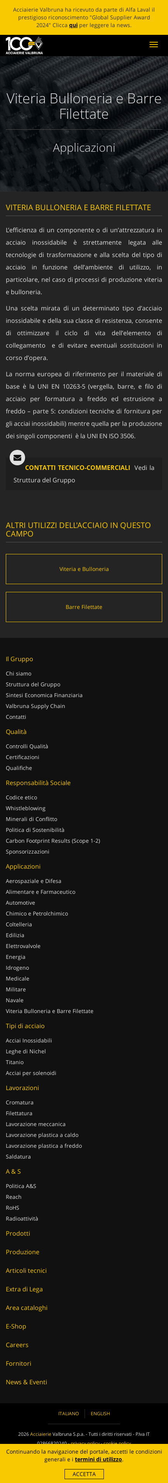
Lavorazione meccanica (36, 1124)
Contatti (16, 716)
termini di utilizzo (98, 1459)
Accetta (84, 1474)
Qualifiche (19, 768)
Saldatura (18, 1156)
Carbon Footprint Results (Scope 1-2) (53, 840)
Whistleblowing (26, 808)
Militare (16, 989)
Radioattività (22, 1218)
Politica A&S (21, 1186)
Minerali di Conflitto (31, 819)
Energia (15, 956)
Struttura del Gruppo (33, 684)
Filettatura (19, 1113)
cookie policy (117, 1443)
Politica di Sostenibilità (35, 829)
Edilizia (15, 935)
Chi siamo (18, 673)
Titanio (15, 1062)
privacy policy (85, 1443)
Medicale (17, 978)
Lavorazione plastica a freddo (44, 1145)
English (100, 1413)
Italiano (68, 1413)
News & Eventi (26, 1382)
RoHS (12, 1207)
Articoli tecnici (26, 1270)
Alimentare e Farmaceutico (40, 891)
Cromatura (20, 1102)
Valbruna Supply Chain (35, 706)
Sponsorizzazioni (27, 851)
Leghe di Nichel (26, 1051)
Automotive (20, 902)
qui (73, 25)
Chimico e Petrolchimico (37, 913)
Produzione (22, 1252)
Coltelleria (19, 924)
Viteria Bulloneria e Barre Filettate (49, 1011)
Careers (17, 1345)
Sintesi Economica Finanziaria (44, 695)
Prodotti (18, 1233)
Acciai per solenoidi (31, 1073)
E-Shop (16, 1326)
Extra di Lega (24, 1289)
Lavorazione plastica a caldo (42, 1134)
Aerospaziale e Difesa (33, 881)
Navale (15, 1000)
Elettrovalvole (23, 946)
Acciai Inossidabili (29, 1040)
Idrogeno (17, 967)
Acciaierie (40, 1434)
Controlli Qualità (27, 746)
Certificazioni (22, 757)
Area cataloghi (27, 1307)
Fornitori (18, 1363)
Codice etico (21, 797)
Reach (14, 1196)
